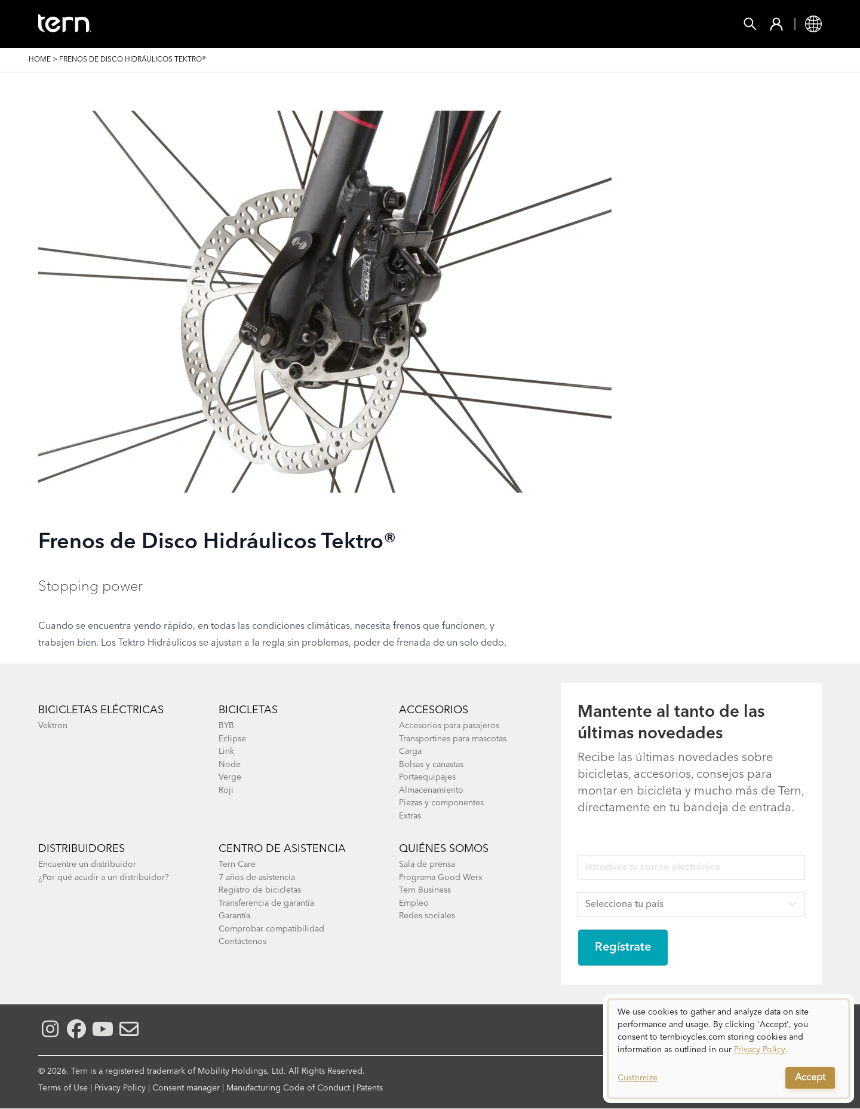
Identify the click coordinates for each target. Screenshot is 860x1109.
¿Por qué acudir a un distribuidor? (103, 877)
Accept (810, 1078)
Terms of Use (63, 1088)
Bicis (177, 24)
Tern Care (237, 864)
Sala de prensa (427, 864)
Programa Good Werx (441, 877)
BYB (226, 726)
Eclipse (232, 739)
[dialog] (728, 1048)
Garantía (234, 916)
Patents (370, 1088)
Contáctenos (242, 941)
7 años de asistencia (257, 877)
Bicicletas (248, 710)
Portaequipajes (427, 777)
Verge (230, 777)
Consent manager (186, 1088)
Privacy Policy (120, 1088)
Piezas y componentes (441, 803)
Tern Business (425, 890)
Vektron (52, 726)
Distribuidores (81, 849)
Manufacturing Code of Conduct (288, 1088)
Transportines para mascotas (452, 739)
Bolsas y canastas (431, 764)
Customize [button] (638, 1078)
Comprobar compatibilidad (271, 929)
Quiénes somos (444, 849)
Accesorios (245, 24)
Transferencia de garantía (266, 903)
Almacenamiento (431, 790)
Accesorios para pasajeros (449, 726)
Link (226, 751)
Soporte (547, 24)
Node (230, 764)
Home (40, 59)
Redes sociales (427, 916)
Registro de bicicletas (260, 890)
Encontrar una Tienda (362, 24)
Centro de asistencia (282, 849)
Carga (410, 751)
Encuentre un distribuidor (87, 864)
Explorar (474, 24)
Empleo (414, 903)
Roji (226, 790)
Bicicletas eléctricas (101, 710)
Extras (410, 816)
